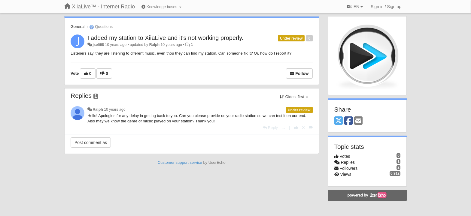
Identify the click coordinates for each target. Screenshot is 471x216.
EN (355, 6)
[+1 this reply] (296, 127)
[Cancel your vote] (303, 127)
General (77, 26)
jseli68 (98, 45)
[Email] (358, 121)
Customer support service (180, 162)
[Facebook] (348, 121)
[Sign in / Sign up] (386, 7)
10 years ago (114, 109)
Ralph (154, 45)
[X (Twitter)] (338, 121)
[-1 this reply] (311, 127)
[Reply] (270, 127)
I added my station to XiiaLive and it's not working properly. (165, 37)
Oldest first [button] (294, 96)
